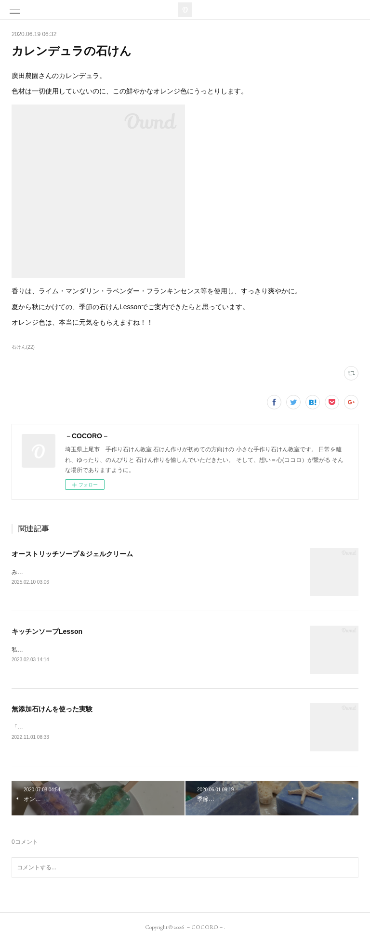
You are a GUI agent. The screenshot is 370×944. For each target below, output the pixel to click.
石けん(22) (23, 347)
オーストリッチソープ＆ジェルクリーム (72, 554)
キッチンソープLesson (47, 632)
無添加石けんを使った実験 (52, 710)
